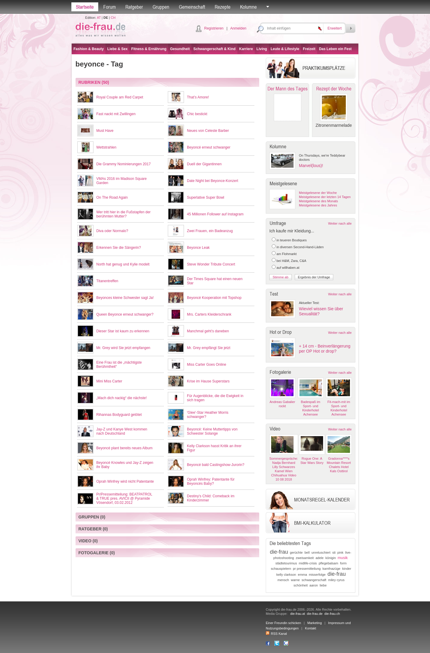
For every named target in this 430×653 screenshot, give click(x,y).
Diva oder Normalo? (112, 231)
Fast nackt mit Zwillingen (116, 114)
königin (330, 558)
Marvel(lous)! (311, 165)
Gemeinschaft (192, 7)
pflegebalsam (328, 563)
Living (262, 49)
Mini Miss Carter (109, 381)
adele (320, 558)
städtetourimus (286, 563)
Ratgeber (134, 7)
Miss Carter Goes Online (206, 364)
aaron (313, 585)
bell (307, 552)
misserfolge (317, 574)
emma (302, 574)
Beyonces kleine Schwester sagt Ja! (125, 298)
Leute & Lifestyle (285, 49)
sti (334, 552)
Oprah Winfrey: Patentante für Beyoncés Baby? (210, 481)
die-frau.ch (332, 613)
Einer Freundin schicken (283, 623)
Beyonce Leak (198, 248)
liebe (323, 585)
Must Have (104, 131)
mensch (283, 580)
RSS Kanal (276, 633)
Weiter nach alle (340, 223)
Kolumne (248, 7)
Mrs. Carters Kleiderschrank (209, 314)
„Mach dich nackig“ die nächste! (121, 398)
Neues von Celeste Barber (208, 131)
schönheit (301, 585)
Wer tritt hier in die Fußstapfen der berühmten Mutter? (123, 214)
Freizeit (309, 49)
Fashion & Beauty (88, 49)
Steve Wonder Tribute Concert (211, 264)
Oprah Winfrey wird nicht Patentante (125, 481)
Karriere (246, 49)
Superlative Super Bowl (205, 197)
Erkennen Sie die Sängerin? (118, 248)
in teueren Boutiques (292, 240)
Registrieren (214, 28)
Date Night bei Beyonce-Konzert (212, 181)
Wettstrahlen (106, 147)
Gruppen (161, 7)
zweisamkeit (305, 558)
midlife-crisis (308, 563)
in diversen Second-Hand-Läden (300, 247)
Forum (109, 7)
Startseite (85, 7)
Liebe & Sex (117, 49)
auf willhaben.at (288, 267)
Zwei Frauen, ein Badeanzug (210, 231)
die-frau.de (315, 613)
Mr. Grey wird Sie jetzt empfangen (123, 348)
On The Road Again (112, 197)
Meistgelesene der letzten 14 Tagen (325, 197)
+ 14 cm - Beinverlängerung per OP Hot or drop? (324, 348)
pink (340, 552)
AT (99, 17)
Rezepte (223, 7)
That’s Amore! (198, 97)
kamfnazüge (331, 568)
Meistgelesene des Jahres (318, 205)
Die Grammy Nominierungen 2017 (123, 164)
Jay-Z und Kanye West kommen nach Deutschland (122, 431)
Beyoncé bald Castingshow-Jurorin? (215, 465)
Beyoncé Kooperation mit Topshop (214, 298)
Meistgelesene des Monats (318, 201)
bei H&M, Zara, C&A (291, 261)
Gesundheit (180, 49)
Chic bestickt (197, 114)
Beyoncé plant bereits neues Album (124, 448)
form (343, 563)
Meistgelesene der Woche (318, 192)
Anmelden (238, 28)
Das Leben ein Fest (335, 49)
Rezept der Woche (333, 89)
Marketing (314, 623)
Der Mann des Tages (288, 89)
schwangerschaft (314, 580)
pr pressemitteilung (307, 568)
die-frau (279, 552)
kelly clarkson (286, 574)
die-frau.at (297, 613)
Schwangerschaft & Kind (214, 49)
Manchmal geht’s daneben (208, 331)
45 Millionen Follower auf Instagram (215, 214)
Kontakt (310, 628)
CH (113, 17)
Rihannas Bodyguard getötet (119, 415)
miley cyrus (336, 580)
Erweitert (335, 28)
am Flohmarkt (287, 254)
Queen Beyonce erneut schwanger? (124, 314)
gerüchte (296, 552)
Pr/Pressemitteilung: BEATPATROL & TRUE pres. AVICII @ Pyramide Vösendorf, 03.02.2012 (124, 498)
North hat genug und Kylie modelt (123, 264)
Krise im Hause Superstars (208, 381)
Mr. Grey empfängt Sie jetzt (208, 348)
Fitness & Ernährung (148, 49)
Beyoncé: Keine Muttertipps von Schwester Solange (212, 431)
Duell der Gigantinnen (204, 164)
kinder (346, 568)
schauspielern (281, 568)
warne (295, 580)
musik (343, 557)
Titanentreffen (107, 281)
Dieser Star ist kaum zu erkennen (122, 331)
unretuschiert (321, 552)
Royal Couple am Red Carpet (119, 97)
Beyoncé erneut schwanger (208, 147)
